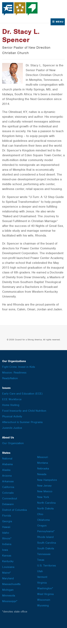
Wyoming (43, 605)
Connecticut (9, 498)
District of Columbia (14, 510)
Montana (42, 463)
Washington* (45, 588)
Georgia (7, 521)
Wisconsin (43, 600)
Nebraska (43, 468)
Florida (6, 515)
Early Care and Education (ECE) (22, 393)
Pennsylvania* (45, 531)
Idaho (5, 533)
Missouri (42, 457)
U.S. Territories (46, 565)
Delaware (8, 504)
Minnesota (8, 595)
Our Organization (13, 443)
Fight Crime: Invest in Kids (18, 367)
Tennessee (43, 554)
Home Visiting (10, 405)
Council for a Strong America (20, 9)
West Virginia (45, 594)
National (7, 458)
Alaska (6, 470)
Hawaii (6, 527)
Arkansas (8, 481)
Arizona (7, 475)
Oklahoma (43, 520)
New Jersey (44, 485)
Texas (40, 560)
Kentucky (8, 561)
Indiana (6, 544)
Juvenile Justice (12, 428)
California (8, 487)
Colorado (8, 493)
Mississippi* (9, 601)
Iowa (5, 550)
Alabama (7, 464)
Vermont (42, 577)
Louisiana (8, 567)
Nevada (41, 474)
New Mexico (44, 491)
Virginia (42, 582)
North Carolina (46, 503)
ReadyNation (10, 378)
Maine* (6, 572)
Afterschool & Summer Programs (22, 422)
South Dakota (45, 548)
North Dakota (45, 508)
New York (43, 497)
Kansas (6, 555)
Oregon (42, 525)
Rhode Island (45, 537)
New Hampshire (47, 480)
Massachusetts (11, 584)
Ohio (40, 514)
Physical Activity (12, 416)
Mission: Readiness (14, 372)
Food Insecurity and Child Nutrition (24, 411)
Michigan (8, 590)
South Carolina (46, 543)
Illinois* (6, 538)
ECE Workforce (11, 399)
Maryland (8, 578)
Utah (40, 571)
